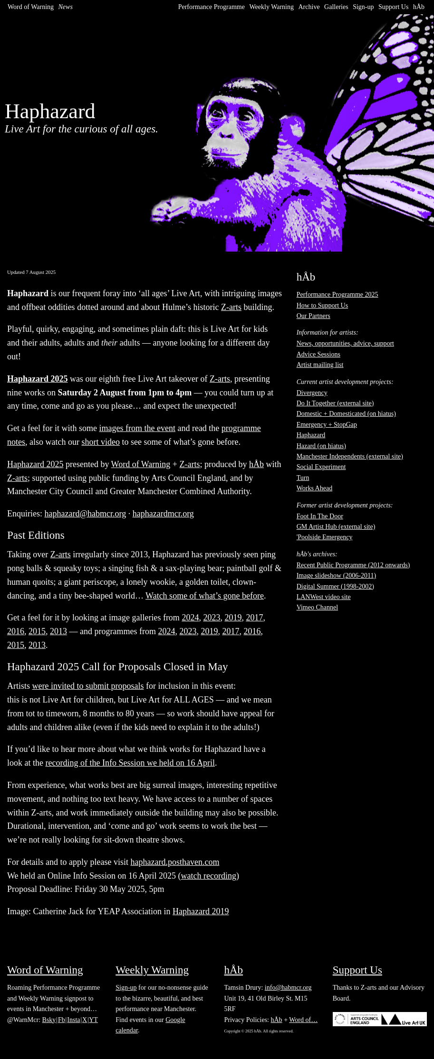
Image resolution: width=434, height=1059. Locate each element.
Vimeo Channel (317, 607)
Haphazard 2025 (35, 464)
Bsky (49, 1019)
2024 (190, 617)
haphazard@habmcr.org (85, 513)
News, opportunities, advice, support (345, 343)
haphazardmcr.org (163, 513)
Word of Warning (31, 6)
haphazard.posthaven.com (174, 862)
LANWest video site (324, 596)
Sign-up (363, 6)
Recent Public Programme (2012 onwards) (353, 565)
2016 (15, 631)
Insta (73, 1019)
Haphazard (311, 435)
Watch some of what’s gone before (204, 595)
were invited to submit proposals (88, 686)
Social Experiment (321, 466)
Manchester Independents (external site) (350, 456)
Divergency (312, 392)
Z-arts (231, 307)
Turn (303, 477)
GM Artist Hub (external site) (336, 526)
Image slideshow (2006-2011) (336, 575)
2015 (37, 631)
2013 (58, 631)
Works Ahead (314, 488)
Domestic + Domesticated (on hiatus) (346, 413)
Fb (61, 1019)
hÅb (418, 6)
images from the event (137, 428)
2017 (254, 617)
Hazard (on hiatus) (321, 446)
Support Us (393, 6)
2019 (232, 617)
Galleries (336, 6)
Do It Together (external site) (335, 403)
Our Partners (313, 315)
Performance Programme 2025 (337, 294)
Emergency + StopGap (327, 424)
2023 (211, 617)
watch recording (208, 876)
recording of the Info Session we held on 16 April (129, 763)
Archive (309, 6)
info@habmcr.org (288, 987)
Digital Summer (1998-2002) (335, 586)
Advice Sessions (318, 354)
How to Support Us (322, 305)
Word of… (303, 1019)
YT (93, 1019)
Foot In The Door (320, 516)
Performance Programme (211, 6)
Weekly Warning (271, 6)
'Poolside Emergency (325, 537)
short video (100, 442)
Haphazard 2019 (201, 911)
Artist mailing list (320, 364)
